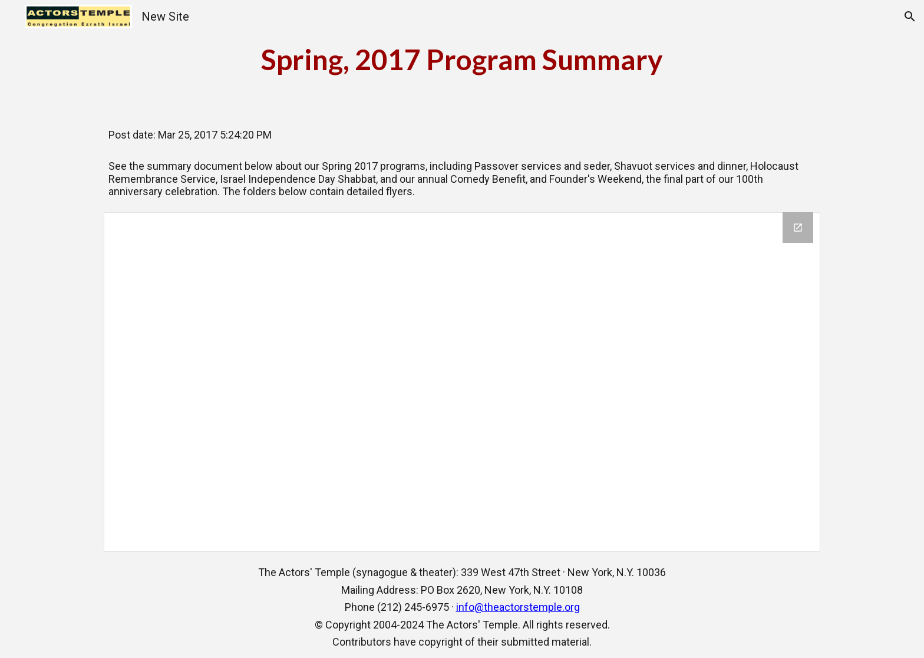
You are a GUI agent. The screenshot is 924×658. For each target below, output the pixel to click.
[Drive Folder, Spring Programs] (462, 382)
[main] (462, 59)
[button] (910, 16)
